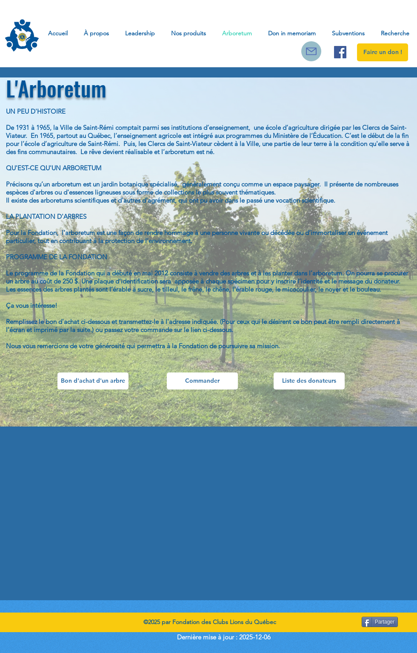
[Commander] (202, 381)
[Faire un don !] (382, 52)
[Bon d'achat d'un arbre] (93, 381)
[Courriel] (311, 51)
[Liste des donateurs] (309, 381)
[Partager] (380, 622)
